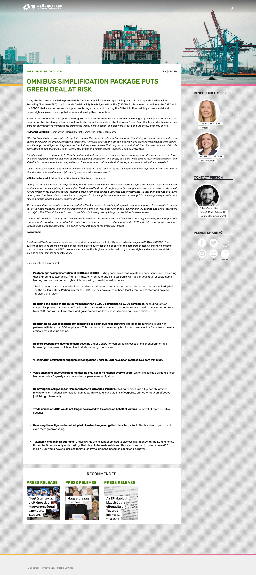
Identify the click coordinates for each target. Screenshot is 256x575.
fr (175, 71)
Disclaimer (33, 568)
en (164, 71)
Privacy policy (48, 568)
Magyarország (78, 498)
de (170, 71)
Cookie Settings (65, 568)
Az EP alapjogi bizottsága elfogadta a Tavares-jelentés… (116, 507)
